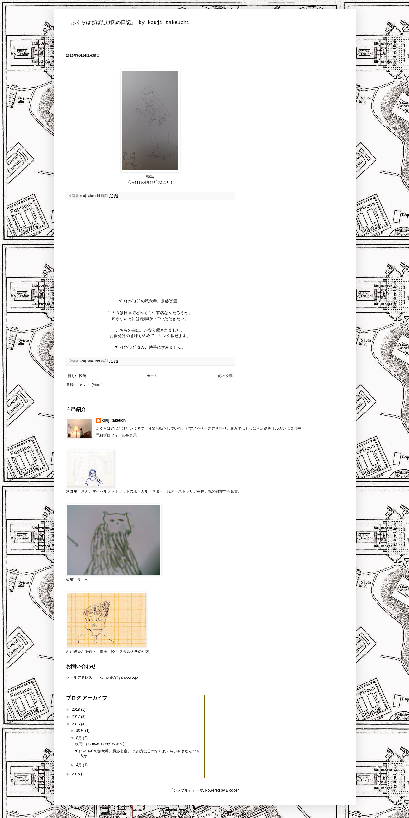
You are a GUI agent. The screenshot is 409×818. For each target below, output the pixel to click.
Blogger (232, 790)
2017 (76, 717)
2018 (76, 709)
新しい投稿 (77, 376)
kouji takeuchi (114, 420)
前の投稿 (225, 376)
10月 (80, 730)
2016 (76, 724)
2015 (76, 774)
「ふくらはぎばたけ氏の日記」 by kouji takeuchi (128, 23)
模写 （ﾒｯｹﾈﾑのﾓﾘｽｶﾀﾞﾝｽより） (100, 744)
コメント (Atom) (88, 385)
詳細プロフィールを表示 (116, 435)
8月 (79, 738)
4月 (79, 765)
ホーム (152, 376)
